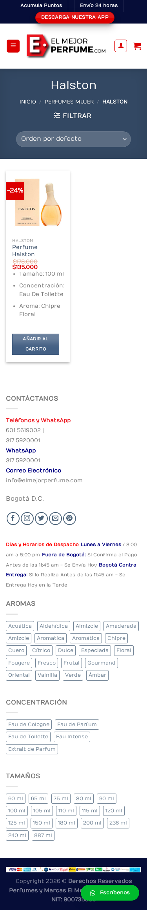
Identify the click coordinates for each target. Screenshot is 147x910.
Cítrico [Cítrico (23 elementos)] (41, 650)
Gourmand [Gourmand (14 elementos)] (101, 663)
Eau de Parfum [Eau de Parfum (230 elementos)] (77, 724)
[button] (110, 893)
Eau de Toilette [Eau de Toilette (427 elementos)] (28, 736)
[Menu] (13, 46)
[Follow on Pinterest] (69, 518)
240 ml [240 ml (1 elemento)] (17, 835)
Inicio (28, 102)
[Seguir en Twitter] (41, 518)
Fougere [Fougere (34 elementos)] (19, 663)
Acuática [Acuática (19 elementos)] (20, 626)
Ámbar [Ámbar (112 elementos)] (97, 675)
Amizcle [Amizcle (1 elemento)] (18, 638)
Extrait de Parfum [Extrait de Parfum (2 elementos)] (32, 749)
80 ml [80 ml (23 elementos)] (83, 798)
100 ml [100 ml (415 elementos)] (16, 811)
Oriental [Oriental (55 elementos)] (19, 675)
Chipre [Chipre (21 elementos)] (116, 638)
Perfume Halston (25, 251)
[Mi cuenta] (120, 46)
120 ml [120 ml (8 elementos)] (113, 811)
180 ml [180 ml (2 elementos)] (66, 823)
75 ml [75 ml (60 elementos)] (61, 798)
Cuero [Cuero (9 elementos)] (16, 650)
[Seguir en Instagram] (27, 518)
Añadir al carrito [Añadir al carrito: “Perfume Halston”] (35, 344)
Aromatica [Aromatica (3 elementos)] (50, 638)
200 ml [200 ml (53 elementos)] (92, 823)
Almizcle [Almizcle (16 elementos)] (87, 626)
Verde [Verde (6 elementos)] (73, 675)
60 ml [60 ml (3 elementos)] (15, 798)
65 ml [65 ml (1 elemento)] (38, 798)
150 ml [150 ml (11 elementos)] (41, 823)
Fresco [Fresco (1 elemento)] (47, 663)
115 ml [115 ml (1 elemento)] (90, 811)
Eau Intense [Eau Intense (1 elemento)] (72, 736)
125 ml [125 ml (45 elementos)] (16, 823)
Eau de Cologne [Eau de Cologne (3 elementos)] (28, 724)
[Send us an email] (55, 518)
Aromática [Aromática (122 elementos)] (86, 638)
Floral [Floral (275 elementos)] (123, 650)
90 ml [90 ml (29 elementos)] (106, 798)
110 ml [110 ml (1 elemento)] (66, 811)
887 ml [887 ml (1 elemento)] (43, 835)
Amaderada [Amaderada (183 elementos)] (121, 626)
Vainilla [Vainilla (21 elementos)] (47, 675)
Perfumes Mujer (69, 102)
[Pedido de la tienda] (73, 139)
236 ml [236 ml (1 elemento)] (118, 823)
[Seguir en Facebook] (13, 518)
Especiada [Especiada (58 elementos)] (95, 650)
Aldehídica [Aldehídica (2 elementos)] (54, 626)
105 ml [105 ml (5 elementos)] (42, 811)
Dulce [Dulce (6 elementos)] (65, 650)
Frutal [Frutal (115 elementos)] (72, 663)
